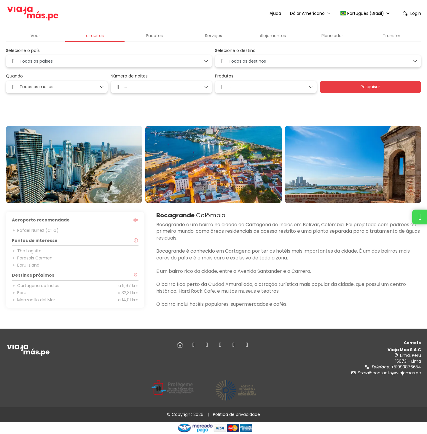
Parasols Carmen (32, 258)
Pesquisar (370, 87)
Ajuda (275, 13)
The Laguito (27, 251)
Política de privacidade (236, 414)
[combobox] (109, 61)
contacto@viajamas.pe (396, 373)
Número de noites (129, 76)
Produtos (224, 76)
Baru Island (25, 265)
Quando (14, 76)
